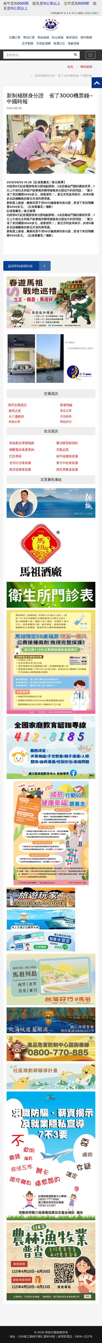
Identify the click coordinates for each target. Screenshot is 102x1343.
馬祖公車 (14, 422)
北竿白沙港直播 (20, 463)
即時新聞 (86, 66)
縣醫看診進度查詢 (21, 449)
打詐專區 (15, 456)
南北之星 (66, 411)
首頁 (70, 66)
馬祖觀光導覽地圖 (21, 443)
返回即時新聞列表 (29, 266)
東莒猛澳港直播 (20, 469)
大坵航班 (66, 416)
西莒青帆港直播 (67, 469)
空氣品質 (62, 449)
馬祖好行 (66, 422)
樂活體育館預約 (67, 443)
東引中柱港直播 (67, 463)
